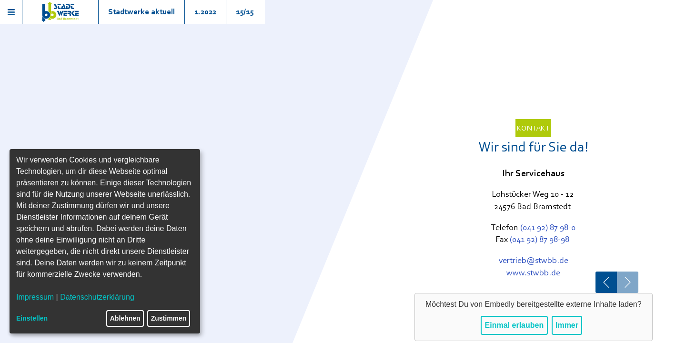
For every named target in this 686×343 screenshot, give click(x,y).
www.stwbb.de (533, 272)
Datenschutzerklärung (97, 297)
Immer (566, 325)
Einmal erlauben (514, 325)
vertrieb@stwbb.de (533, 260)
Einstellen (32, 318)
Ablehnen (125, 318)
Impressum (35, 297)
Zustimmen (169, 318)
